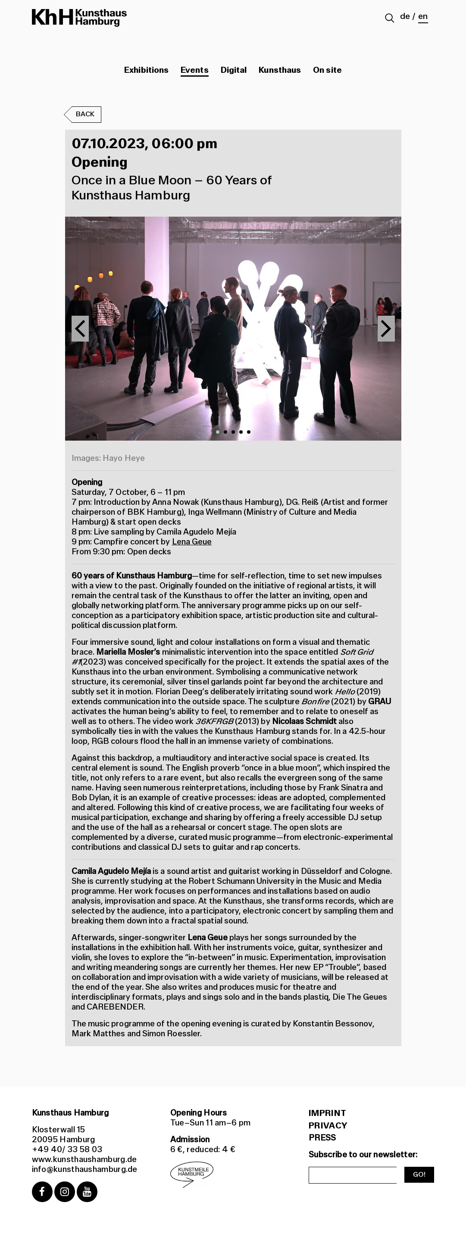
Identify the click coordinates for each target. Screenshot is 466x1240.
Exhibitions (146, 70)
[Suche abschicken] (389, 18)
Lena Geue (192, 542)
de (405, 16)
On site (327, 70)
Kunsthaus (280, 70)
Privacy (328, 1126)
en (423, 16)
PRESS (322, 1138)
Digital (234, 70)
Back (85, 114)
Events (194, 70)
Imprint (327, 1113)
